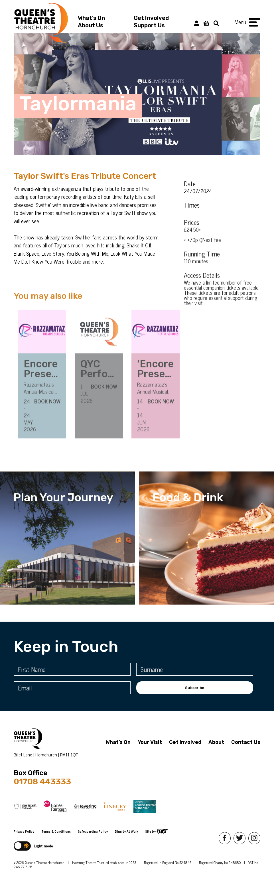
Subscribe (194, 688)
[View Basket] (206, 22)
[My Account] (196, 22)
